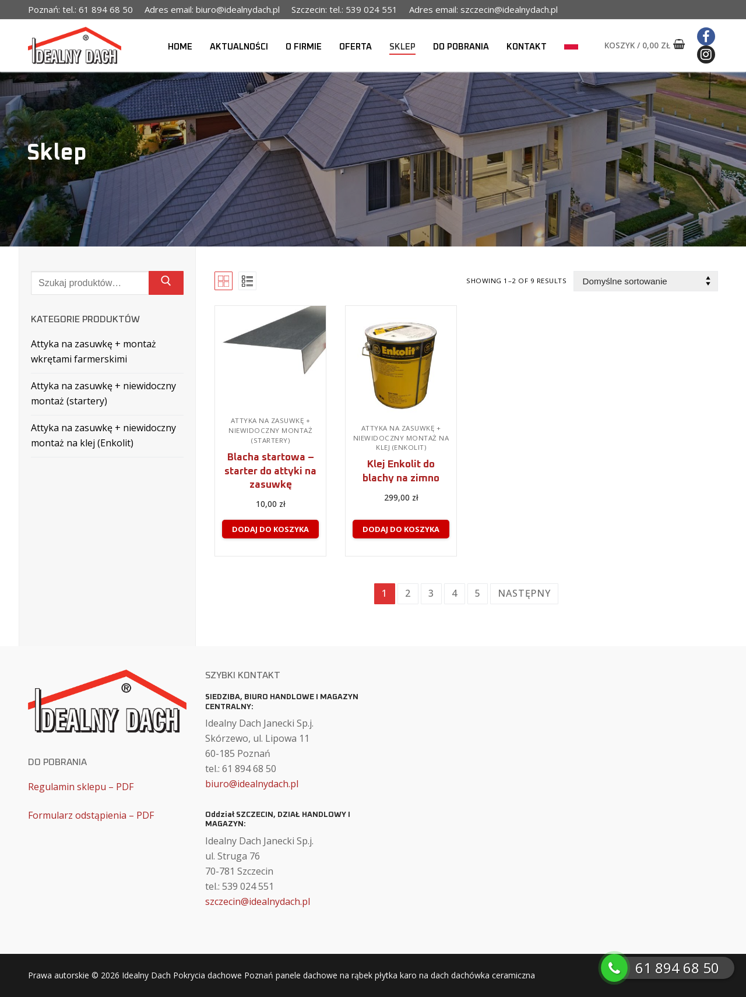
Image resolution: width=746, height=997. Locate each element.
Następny (524, 593)
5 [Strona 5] (478, 593)
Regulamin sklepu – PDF (80, 786)
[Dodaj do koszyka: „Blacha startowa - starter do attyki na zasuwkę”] (270, 529)
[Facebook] (706, 36)
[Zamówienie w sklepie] (645, 281)
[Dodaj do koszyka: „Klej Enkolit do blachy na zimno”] (401, 529)
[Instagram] (706, 54)
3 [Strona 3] (431, 593)
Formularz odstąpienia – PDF (91, 815)
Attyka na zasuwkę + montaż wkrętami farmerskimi (93, 351)
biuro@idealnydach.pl (251, 783)
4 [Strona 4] (455, 593)
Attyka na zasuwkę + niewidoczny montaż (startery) (270, 430)
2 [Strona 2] (408, 593)
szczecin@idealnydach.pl (257, 901)
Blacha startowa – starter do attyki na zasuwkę (270, 471)
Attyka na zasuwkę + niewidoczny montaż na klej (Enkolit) (401, 438)
